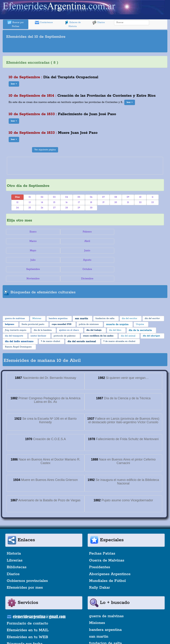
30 (91, 207)
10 (140, 197)
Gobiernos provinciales (27, 562)
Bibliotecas (16, 548)
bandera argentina (105, 611)
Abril (32, 241)
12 (17, 202)
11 (152, 197)
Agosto (85, 250)
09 (128, 197)
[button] (14, 84)
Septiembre (137, 250)
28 (66, 207)
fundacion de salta (105, 624)
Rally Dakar (99, 568)
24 (17, 207)
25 (30, 207)
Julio (32, 250)
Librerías (14, 541)
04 (66, 197)
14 (42, 202)
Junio (138, 241)
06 (91, 197)
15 (54, 202)
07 (103, 197)
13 (30, 202)
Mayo (85, 241)
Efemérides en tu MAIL (28, 611)
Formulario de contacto (27, 604)
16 (66, 202)
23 (152, 202)
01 (30, 197)
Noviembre (84, 260)
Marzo (137, 231)
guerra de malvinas (106, 597)
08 (115, 197)
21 (128, 202)
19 (103, 202)
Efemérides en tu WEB (27, 618)
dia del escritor (102, 631)
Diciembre (138, 260)
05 (79, 197)
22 (140, 202)
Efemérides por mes (25, 568)
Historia (14, 534)
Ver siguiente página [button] (45, 149)
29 (79, 207)
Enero (32, 231)
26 (42, 207)
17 (79, 202)
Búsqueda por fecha (24, 625)
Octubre (32, 260)
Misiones (97, 604)
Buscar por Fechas (15, 24)
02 (42, 197)
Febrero (84, 231)
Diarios (98, 22)
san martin (98, 617)
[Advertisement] (85, 46)
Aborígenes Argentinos (110, 555)
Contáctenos (44, 22)
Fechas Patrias (102, 534)
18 (91, 202)
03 (54, 197)
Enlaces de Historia (72, 24)
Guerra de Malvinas (106, 541)
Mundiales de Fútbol (107, 562)
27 (54, 207)
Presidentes (99, 548)
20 (115, 202)
